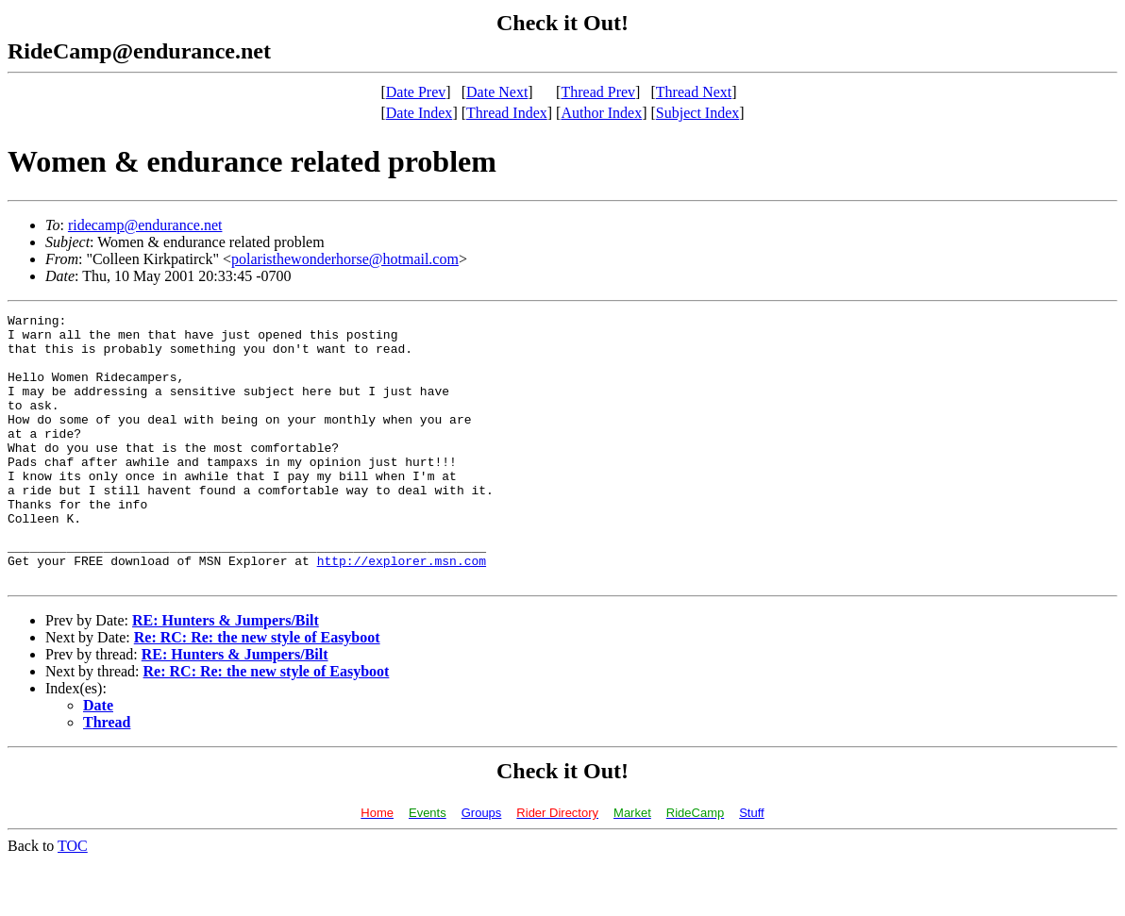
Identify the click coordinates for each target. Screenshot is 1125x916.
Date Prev (416, 92)
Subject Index (697, 113)
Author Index (601, 113)
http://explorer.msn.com (401, 611)
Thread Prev (598, 92)
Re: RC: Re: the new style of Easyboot (257, 691)
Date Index (419, 113)
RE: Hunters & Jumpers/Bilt (225, 674)
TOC (73, 899)
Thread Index (506, 113)
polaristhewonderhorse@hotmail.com (345, 259)
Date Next (497, 92)
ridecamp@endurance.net (145, 225)
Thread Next (693, 92)
